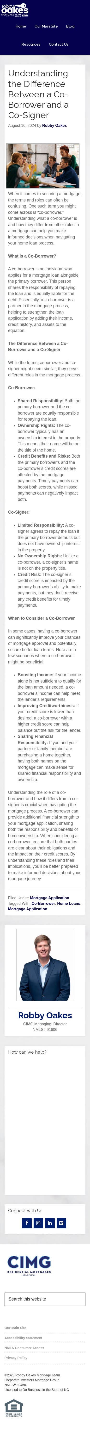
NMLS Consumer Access (24, 1348)
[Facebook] (27, 1223)
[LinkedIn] (50, 1223)
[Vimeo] (61, 1223)
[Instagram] (38, 1223)
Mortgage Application (49, 898)
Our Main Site (15, 1328)
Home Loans (68, 903)
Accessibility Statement (23, 1338)
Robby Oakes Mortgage (45, 10)
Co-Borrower (43, 903)
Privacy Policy (16, 1358)
